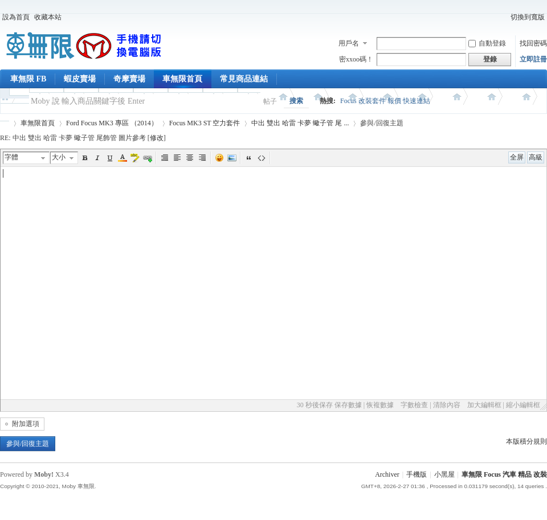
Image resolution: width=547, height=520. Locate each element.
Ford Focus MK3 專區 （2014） (112, 123)
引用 (249, 158)
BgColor (135, 158)
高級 (535, 157)
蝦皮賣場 (80, 79)
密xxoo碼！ (356, 59)
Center (189, 158)
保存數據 (348, 405)
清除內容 (446, 405)
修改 (157, 138)
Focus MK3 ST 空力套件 (204, 123)
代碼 (261, 158)
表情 (219, 158)
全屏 (517, 157)
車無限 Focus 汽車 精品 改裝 (504, 474)
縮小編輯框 (523, 405)
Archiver (387, 474)
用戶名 (348, 43)
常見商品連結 (244, 79)
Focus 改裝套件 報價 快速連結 (385, 101)
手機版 (416, 474)
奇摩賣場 (129, 79)
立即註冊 (533, 59)
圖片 (232, 158)
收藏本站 (48, 17)
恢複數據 (380, 405)
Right (202, 158)
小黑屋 (444, 474)
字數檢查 (414, 405)
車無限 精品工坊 (4, 123)
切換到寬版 (528, 17)
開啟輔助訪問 (503, 17)
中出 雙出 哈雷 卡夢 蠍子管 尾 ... (300, 123)
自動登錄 (487, 43)
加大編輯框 (484, 405)
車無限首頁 (182, 79)
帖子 (270, 101)
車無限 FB (28, 79)
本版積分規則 (526, 441)
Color (122, 158)
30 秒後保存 (315, 405)
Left (177, 158)
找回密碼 (533, 43)
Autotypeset (164, 158)
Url (147, 158)
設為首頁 (16, 17)
